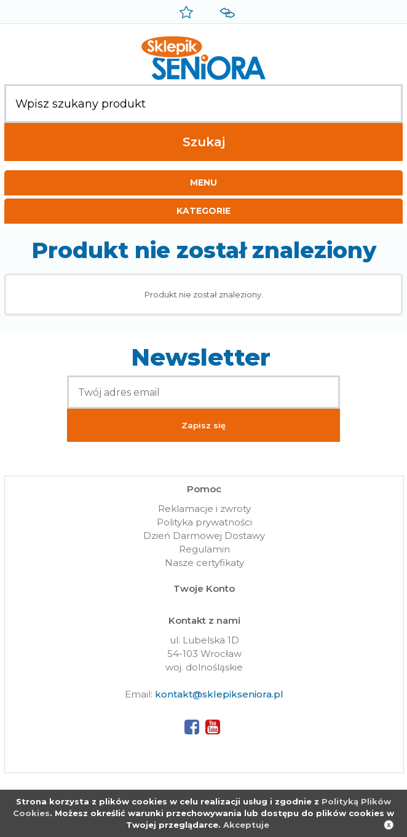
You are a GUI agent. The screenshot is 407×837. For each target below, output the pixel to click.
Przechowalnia (184, 13)
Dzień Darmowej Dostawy (204, 535)
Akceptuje (246, 825)
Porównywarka (225, 13)
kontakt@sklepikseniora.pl (219, 694)
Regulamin (204, 549)
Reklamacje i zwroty (204, 508)
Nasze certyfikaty (204, 562)
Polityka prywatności (204, 522)
